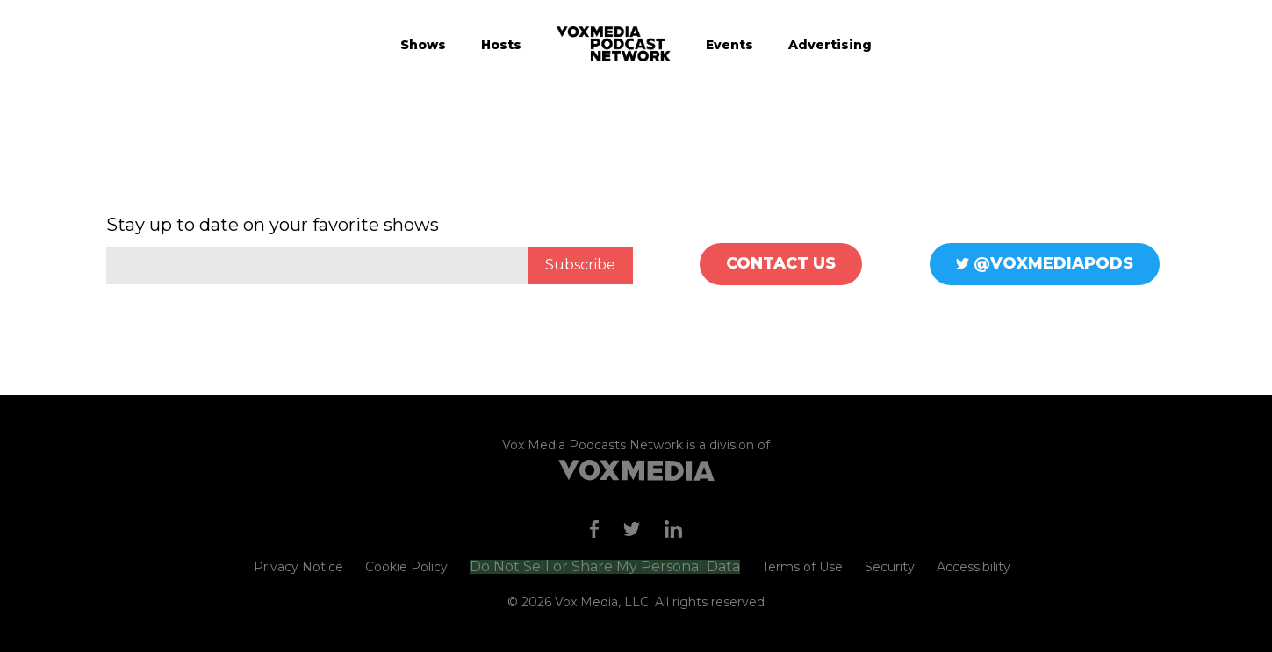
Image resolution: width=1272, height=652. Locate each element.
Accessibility (973, 567)
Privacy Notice (298, 567)
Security (890, 567)
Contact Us (781, 263)
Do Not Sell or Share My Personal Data (605, 567)
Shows (423, 45)
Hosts (501, 45)
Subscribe (580, 264)
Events (729, 45)
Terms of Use (802, 567)
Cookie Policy (406, 567)
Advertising (830, 45)
